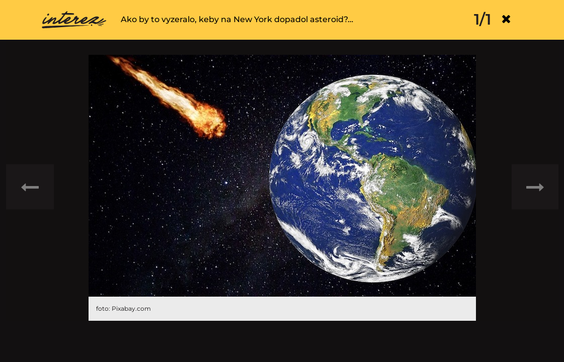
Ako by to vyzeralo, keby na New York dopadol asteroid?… (237, 19)
